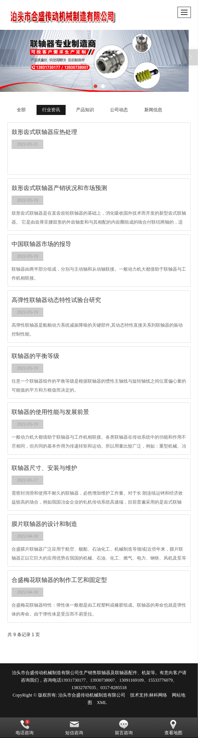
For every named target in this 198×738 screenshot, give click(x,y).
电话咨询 (25, 727)
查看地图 (173, 727)
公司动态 (119, 109)
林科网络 (158, 695)
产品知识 (85, 109)
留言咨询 (124, 727)
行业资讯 (51, 109)
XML (102, 702)
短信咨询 (74, 727)
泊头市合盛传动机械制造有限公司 (91, 695)
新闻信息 (153, 109)
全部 (21, 109)
